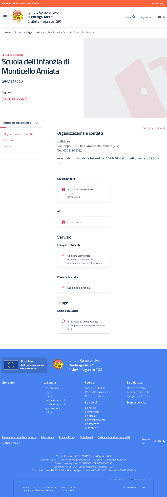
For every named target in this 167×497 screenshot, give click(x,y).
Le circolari (91, 416)
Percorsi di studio (94, 396)
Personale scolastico (96, 392)
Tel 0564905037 (49, 459)
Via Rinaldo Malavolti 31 (68, 456)
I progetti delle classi (138, 396)
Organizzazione (35, 32)
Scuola (19, 32)
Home (7, 32)
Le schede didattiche (138, 392)
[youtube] (159, 16)
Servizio (8, 140)
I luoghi (48, 392)
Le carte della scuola (55, 404)
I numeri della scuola (55, 400)
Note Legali (86, 437)
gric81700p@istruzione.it (77, 459)
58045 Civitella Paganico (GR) (96, 456)
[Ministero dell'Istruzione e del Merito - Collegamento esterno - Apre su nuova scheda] (20, 3)
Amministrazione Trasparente (19, 437)
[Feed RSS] (163, 16)
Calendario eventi (95, 420)
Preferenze (129, 488)
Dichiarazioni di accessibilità (114, 437)
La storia (48, 412)
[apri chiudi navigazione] (5, 17)
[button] (21, 123)
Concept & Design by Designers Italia (129, 480)
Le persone (50, 396)
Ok (143, 488)
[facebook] (155, 16)
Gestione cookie (11, 443)
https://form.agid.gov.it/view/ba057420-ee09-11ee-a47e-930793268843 (98, 470)
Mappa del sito (137, 402)
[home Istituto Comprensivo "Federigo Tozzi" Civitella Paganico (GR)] (36, 17)
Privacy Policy (67, 437)
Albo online (91, 428)
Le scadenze (92, 424)
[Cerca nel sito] (129, 17)
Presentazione (51, 388)
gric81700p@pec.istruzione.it (111, 459)
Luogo (7, 146)
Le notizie (90, 408)
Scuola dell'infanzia (14, 99)
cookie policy (68, 490)
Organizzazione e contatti (18, 134)
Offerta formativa (137, 388)
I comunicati (92, 412)
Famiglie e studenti (95, 388)
